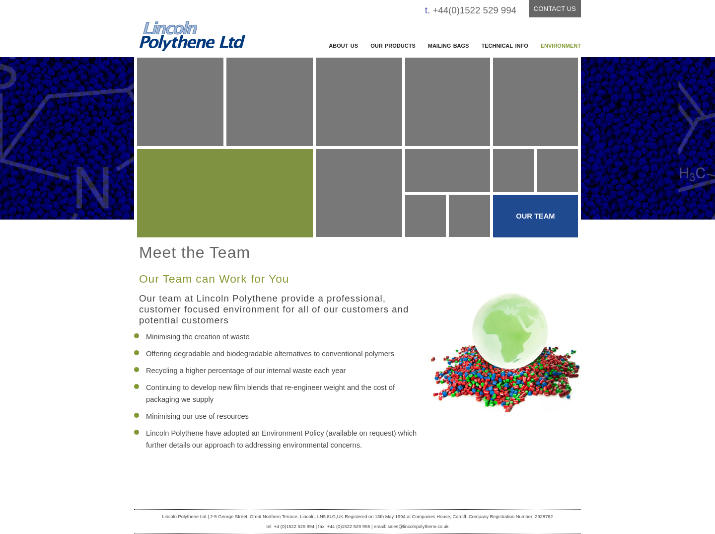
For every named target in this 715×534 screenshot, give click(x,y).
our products (393, 45)
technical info (504, 45)
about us (343, 45)
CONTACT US (555, 8)
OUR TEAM (535, 216)
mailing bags (448, 45)
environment (561, 45)
